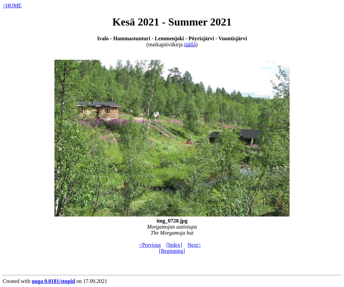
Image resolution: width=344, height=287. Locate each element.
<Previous (150, 245)
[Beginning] (172, 251)
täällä (190, 44)
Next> (194, 245)
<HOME (12, 5)
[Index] (174, 245)
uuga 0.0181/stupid (53, 281)
